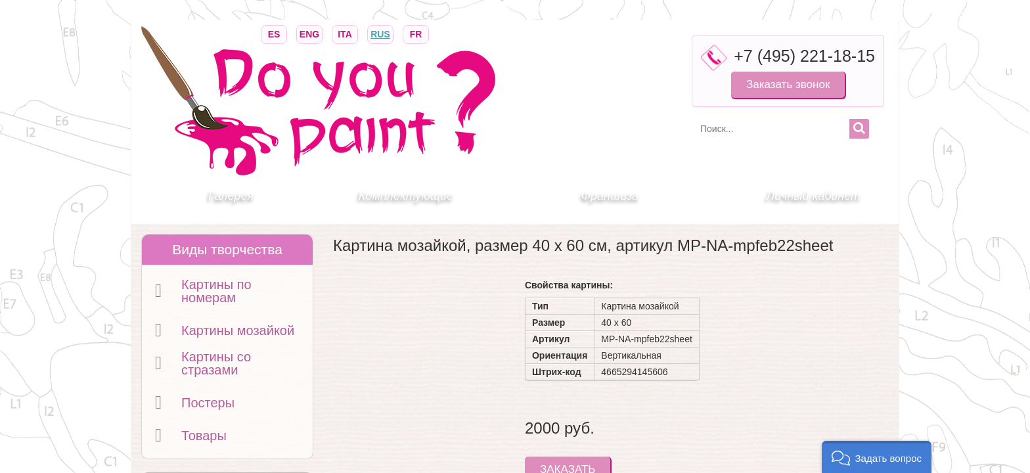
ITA (344, 33)
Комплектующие (406, 195)
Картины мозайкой (237, 330)
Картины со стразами (216, 363)
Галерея (231, 195)
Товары (204, 435)
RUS (380, 33)
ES (273, 33)
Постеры (208, 402)
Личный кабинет (814, 195)
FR (415, 33)
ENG (309, 33)
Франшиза (609, 195)
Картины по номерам (216, 291)
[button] (876, 457)
